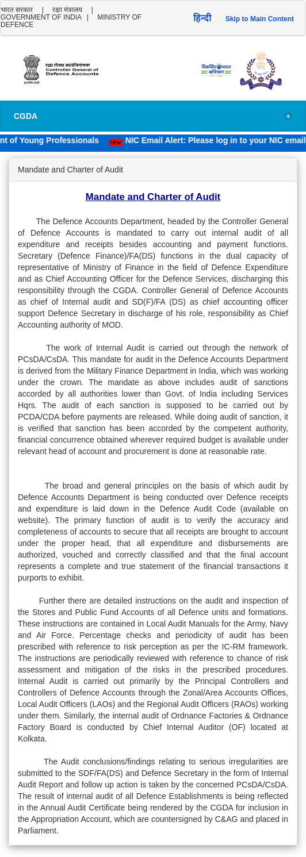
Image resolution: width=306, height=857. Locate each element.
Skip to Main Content (259, 19)
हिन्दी (202, 18)
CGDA (153, 116)
